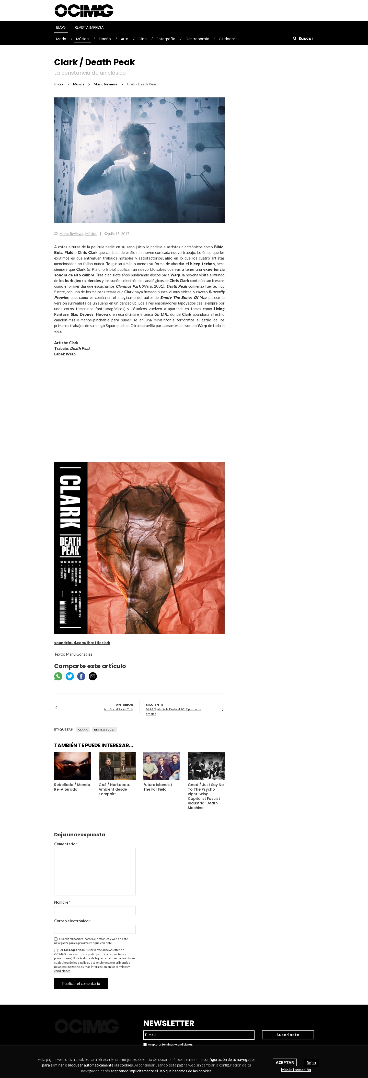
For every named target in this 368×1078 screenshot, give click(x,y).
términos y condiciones (177, 1044)
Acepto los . (168, 1045)
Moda (61, 38)
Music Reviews (71, 233)
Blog (61, 27)
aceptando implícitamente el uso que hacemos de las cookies (161, 1071)
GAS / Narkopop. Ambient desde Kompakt (114, 789)
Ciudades (227, 38)
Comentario (66, 843)
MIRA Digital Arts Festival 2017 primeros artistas (173, 711)
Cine (143, 38)
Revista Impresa (89, 27)
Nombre (62, 902)
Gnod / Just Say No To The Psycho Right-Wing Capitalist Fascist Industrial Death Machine (206, 796)
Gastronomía (197, 38)
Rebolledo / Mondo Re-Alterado (72, 787)
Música (82, 38)
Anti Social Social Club (118, 709)
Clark (83, 729)
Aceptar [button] (285, 1062)
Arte (124, 38)
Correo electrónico (72, 920)
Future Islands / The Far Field (157, 787)
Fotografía (166, 38)
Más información (296, 1069)
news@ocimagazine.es (69, 966)
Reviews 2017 (104, 729)
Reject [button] (311, 1063)
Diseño (105, 38)
